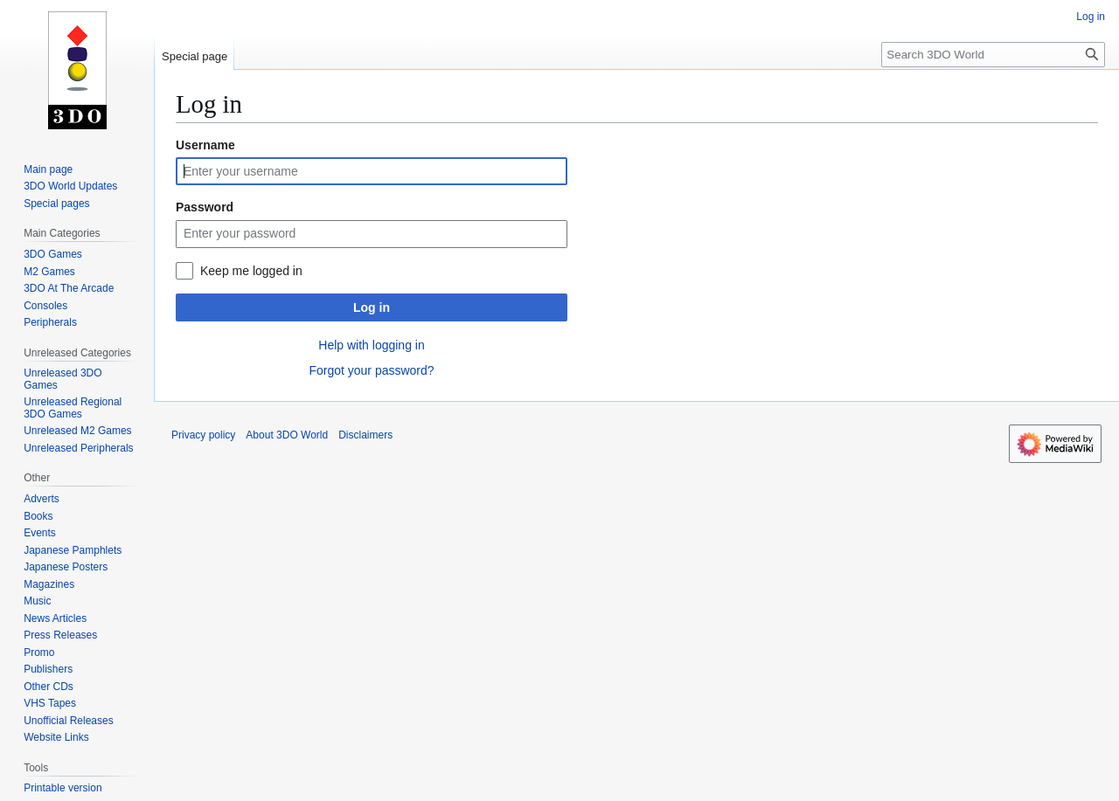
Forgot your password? (371, 370)
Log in (371, 307)
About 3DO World (287, 435)
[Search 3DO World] (993, 54)
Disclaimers (365, 435)
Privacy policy (203, 435)
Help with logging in (371, 345)
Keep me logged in (251, 271)
